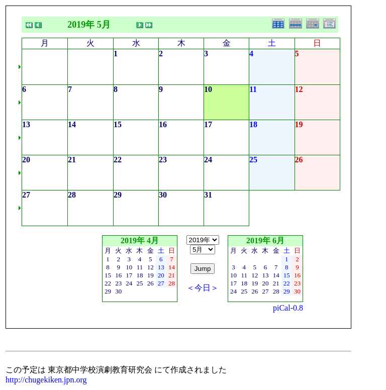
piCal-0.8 (288, 308)
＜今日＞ (202, 287)
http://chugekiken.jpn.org (46, 379)
